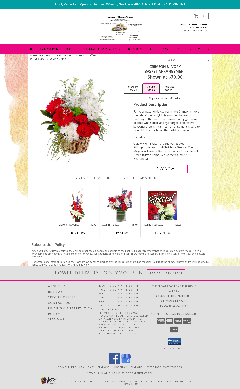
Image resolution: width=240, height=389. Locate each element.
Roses (70, 49)
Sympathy (111, 49)
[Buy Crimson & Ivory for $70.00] (165, 169)
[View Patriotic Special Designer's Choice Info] (162, 205)
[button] (199, 16)
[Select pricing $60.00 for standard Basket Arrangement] (133, 89)
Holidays (162, 49)
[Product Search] (185, 59)
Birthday (88, 49)
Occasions (137, 49)
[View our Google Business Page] (125, 362)
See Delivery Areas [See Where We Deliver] (166, 273)
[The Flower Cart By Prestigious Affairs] (120, 28)
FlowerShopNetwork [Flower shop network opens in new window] (122, 381)
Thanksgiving (49, 49)
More (204, 49)
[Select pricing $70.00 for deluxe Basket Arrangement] (151, 89)
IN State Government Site (135, 372)
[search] (207, 59)
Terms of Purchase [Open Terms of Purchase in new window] (179, 381)
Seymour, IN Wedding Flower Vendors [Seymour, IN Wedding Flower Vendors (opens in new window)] (156, 366)
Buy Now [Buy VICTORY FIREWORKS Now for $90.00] (77, 233)
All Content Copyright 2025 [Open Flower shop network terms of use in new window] (86, 381)
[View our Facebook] (114, 362)
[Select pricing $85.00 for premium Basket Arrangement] (169, 89)
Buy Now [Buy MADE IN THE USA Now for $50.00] (120, 233)
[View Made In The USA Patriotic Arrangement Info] (120, 205)
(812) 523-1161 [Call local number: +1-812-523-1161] (200, 30)
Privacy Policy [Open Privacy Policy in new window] (151, 381)
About (185, 49)
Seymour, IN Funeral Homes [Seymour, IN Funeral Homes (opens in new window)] (76, 366)
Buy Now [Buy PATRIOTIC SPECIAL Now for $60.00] (162, 233)
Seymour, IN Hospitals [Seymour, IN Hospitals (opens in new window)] (113, 366)
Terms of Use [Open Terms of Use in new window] (130, 383)
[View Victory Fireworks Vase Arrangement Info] (77, 205)
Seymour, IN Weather (101, 372)
